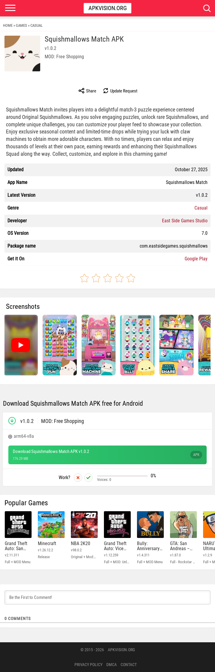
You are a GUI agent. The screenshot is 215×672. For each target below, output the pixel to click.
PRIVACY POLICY (88, 664)
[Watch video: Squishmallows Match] (20, 345)
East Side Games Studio (185, 221)
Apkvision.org (107, 8)
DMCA (111, 664)
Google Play (196, 259)
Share (87, 90)
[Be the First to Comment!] (107, 597)
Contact (129, 664)
